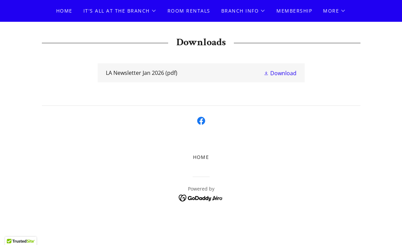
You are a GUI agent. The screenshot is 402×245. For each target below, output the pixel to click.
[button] (120, 11)
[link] (201, 72)
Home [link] (64, 10)
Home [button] (201, 157)
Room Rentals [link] (188, 10)
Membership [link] (294, 10)
